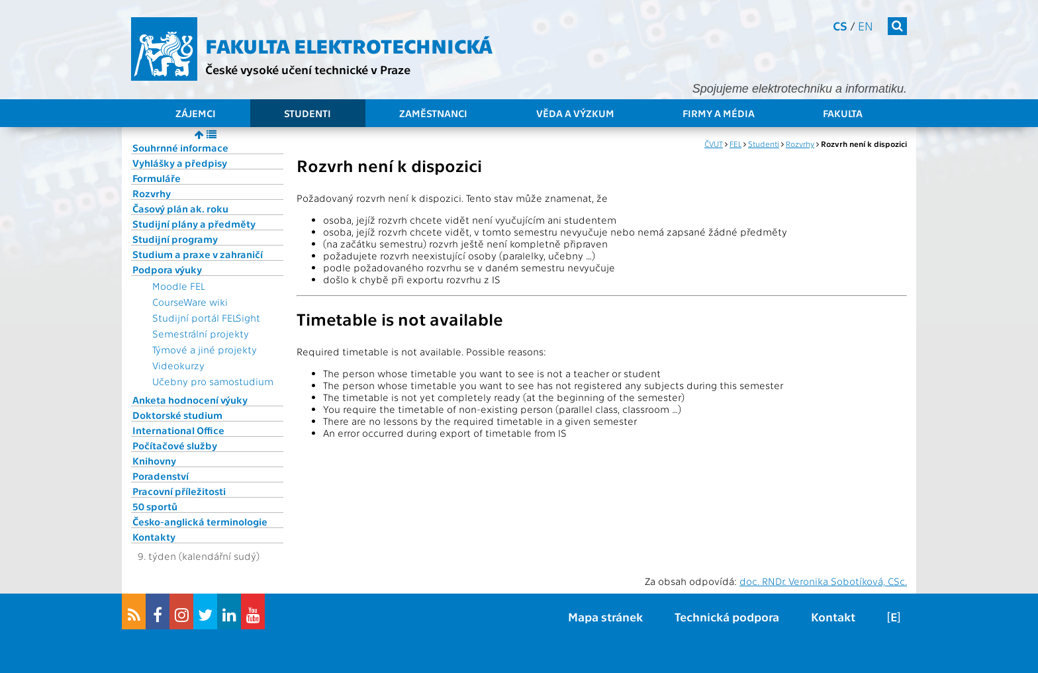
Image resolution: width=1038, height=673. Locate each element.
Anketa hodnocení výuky (190, 400)
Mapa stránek (605, 616)
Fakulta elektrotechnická (349, 45)
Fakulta (843, 113)
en (865, 25)
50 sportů (154, 506)
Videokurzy (178, 365)
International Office (178, 430)
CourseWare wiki (190, 302)
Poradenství (160, 476)
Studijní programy (175, 239)
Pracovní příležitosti (179, 491)
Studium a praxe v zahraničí (197, 254)
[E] (893, 616)
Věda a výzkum (575, 113)
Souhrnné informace (180, 148)
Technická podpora (727, 616)
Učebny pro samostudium (212, 381)
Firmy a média (719, 113)
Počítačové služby (174, 445)
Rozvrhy (151, 193)
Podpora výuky (167, 269)
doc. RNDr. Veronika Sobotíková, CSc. (823, 581)
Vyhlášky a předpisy (179, 163)
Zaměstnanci (433, 113)
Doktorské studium (177, 415)
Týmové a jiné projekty (204, 349)
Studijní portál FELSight (206, 318)
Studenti (307, 113)
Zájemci (195, 113)
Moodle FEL (178, 286)
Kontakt (833, 616)
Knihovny (154, 461)
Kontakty (153, 537)
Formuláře (156, 178)
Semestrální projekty (200, 333)
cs (840, 25)
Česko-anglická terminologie (199, 521)
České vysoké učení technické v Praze (307, 69)
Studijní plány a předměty (194, 224)
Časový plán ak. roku (180, 208)
